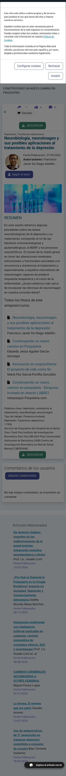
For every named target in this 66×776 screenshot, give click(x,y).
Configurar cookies (29, 60)
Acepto (55, 70)
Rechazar (54, 60)
